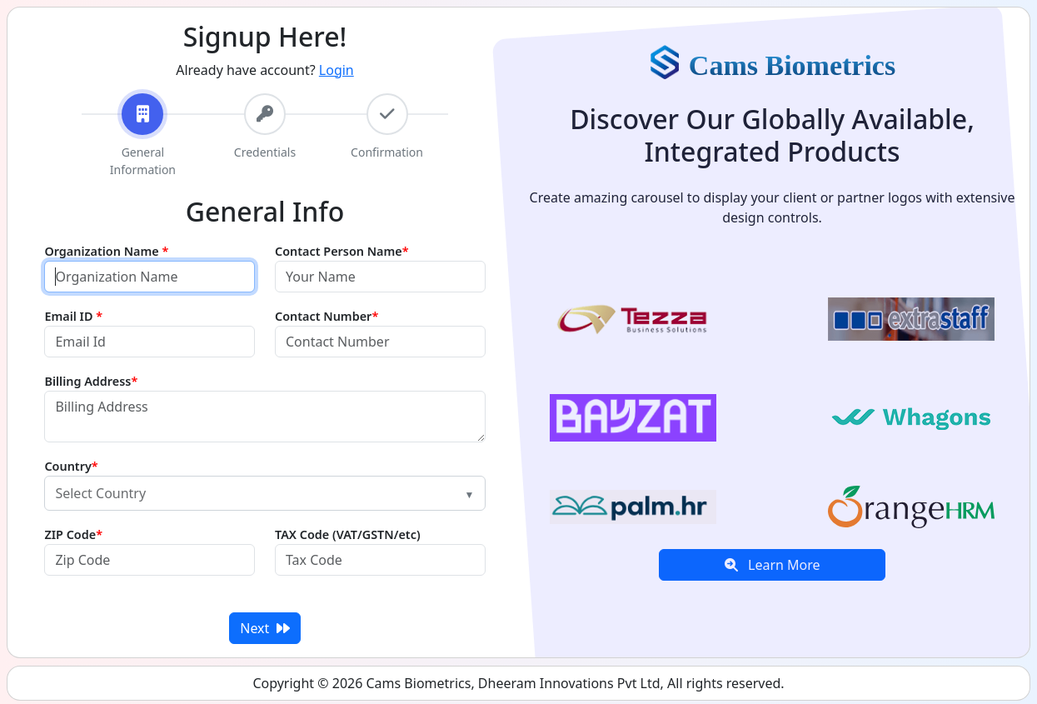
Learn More (772, 565)
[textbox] (254, 493)
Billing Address (90, 381)
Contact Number (326, 316)
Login (336, 70)
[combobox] (264, 493)
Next (264, 628)
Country (70, 466)
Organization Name (106, 251)
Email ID (73, 316)
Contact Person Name (342, 251)
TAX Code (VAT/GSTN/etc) (348, 534)
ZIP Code (73, 534)
